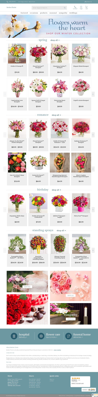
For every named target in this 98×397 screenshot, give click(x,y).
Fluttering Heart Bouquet (59, 101)
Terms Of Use (62, 395)
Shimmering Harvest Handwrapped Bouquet (60, 175)
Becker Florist (11, 7)
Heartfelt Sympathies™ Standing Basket (38, 258)
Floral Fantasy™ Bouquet (38, 66)
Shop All (54, 40)
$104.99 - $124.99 (17, 263)
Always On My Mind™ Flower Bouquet (17, 141)
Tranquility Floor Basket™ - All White (17, 257)
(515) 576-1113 (12, 1)
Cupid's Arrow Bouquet (81, 100)
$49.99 (59, 106)
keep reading (57, 350)
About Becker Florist (12, 347)
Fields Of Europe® (17, 66)
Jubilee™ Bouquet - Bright (59, 216)
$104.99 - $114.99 (17, 106)
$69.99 (17, 222)
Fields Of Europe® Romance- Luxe (59, 141)
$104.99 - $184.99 (38, 263)
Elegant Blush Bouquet (81, 66)
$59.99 (38, 106)
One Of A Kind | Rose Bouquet (17, 175)
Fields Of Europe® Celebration (38, 216)
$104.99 (81, 147)
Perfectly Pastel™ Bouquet (38, 175)
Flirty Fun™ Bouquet (81, 216)
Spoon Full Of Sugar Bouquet (38, 101)
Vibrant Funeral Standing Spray (59, 257)
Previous (4, 60)
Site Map (88, 395)
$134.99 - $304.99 (59, 263)
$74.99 (17, 72)
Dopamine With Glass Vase (17, 216)
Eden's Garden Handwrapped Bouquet (81, 175)
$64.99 (59, 181)
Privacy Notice (70, 395)
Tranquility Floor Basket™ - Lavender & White (81, 258)
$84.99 (59, 72)
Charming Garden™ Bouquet (59, 66)
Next (93, 60)
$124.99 (17, 181)
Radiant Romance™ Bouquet (81, 141)
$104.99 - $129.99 (60, 147)
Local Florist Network (79, 395)
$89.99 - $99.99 (38, 72)
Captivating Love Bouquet (17, 101)
